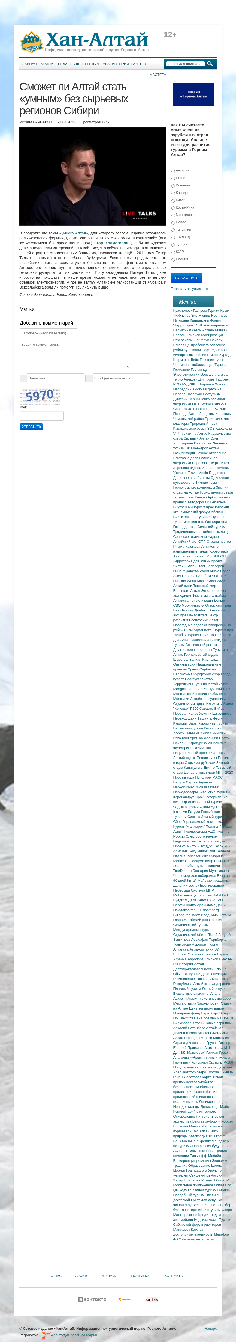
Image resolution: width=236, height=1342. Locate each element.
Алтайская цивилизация (193, 600)
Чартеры (218, 753)
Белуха (179, 782)
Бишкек (221, 330)
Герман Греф (217, 1052)
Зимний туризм (213, 817)
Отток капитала (218, 605)
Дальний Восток (217, 738)
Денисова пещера (213, 1102)
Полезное (141, 1276)
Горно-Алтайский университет (198, 920)
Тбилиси (193, 335)
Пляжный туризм (187, 989)
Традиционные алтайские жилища (201, 532)
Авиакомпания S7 (204, 949)
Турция (179, 244)
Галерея (139, 64)
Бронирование (212, 885)
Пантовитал (197, 615)
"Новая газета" (208, 787)
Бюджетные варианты (191, 993)
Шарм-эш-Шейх (186, 360)
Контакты (174, 1276)
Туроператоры (195, 831)
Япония (179, 259)
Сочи (204, 635)
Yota (183, 1239)
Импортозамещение (190, 355)
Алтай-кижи (183, 586)
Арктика (197, 738)
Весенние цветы (206, 1205)
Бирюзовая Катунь (189, 1023)
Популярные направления (195, 1067)
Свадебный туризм (189, 1195)
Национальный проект (192, 753)
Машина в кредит (197, 1141)
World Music (210, 571)
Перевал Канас (186, 713)
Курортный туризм (213, 723)
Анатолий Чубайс (188, 1057)
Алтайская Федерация (211, 984)
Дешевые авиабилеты (192, 478)
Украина (180, 959)
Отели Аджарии (213, 807)
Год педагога (197, 1170)
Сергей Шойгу (185, 905)
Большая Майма (187, 1126)
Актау (193, 998)
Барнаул (207, 384)
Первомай (182, 890)
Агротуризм (198, 743)
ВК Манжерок (197, 448)
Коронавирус (184, 797)
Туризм (46, 64)
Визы (189, 630)
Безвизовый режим (201, 645)
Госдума (197, 861)
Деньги (219, 600)
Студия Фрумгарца (189, 704)
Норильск (219, 315)
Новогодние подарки (190, 625)
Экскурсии (192, 974)
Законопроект (209, 1003)
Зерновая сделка (187, 468)
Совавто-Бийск (211, 708)
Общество (80, 64)
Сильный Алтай (197, 438)
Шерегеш (181, 659)
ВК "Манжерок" (193, 1052)
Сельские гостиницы (190, 537)
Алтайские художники (208, 699)
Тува (219, 900)
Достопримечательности (193, 969)
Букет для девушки (206, 1200)
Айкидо (227, 704)
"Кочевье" (181, 708)
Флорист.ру (183, 1205)
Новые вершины (218, 1023)
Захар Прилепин (187, 1180)
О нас (56, 1276)
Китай (178, 200)
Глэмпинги (182, 1062)
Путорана (181, 320)
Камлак (197, 1229)
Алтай (214, 448)
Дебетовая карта (198, 1077)
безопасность (184, 1087)
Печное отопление (211, 453)
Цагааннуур (222, 713)
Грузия (222, 954)
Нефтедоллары (214, 350)
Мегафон (221, 1234)
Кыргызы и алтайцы (209, 595)
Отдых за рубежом (200, 763)
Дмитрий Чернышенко (192, 399)
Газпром (200, 310)
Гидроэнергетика (187, 841)
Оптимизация (184, 664)
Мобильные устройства (193, 895)
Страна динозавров (190, 1043)
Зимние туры (206, 482)
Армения (181, 851)
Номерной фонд (187, 1013)
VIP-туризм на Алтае (190, 433)
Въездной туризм (202, 1190)
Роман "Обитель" (215, 1180)
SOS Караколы (219, 428)
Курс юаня (193, 350)
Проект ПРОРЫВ (212, 409)
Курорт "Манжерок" (189, 826)
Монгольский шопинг (190, 694)
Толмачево (182, 944)
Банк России (184, 610)
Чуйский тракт (220, 689)
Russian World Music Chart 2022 (199, 581)
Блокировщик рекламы (192, 1161)
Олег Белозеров (210, 566)
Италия (179, 856)
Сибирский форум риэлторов (197, 1224)
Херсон (208, 468)
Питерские (194, 1210)
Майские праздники (214, 880)
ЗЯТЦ (193, 409)
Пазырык (221, 861)
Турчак (224, 1220)
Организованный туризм (202, 802)
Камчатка (210, 659)
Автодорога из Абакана (206, 502)
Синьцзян (218, 733)
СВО (177, 605)
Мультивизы (219, 871)
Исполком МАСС (209, 777)
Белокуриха (183, 674)
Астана (208, 330)
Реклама (109, 1276)
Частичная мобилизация (194, 365)
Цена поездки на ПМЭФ (213, 1018)
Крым (224, 310)
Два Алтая (182, 640)
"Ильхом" (213, 704)
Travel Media (198, 473)
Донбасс (202, 610)
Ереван (179, 335)
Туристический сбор (214, 998)
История (120, 64)
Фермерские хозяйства (192, 748)
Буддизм (180, 900)
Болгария (201, 871)
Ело (218, 969)
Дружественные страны (193, 650)
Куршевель (182, 1131)
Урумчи (205, 713)
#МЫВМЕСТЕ (215, 556)
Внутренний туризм (189, 507)
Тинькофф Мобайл (205, 1156)
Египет (179, 178)
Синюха (194, 817)
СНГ (200, 325)
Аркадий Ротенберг (189, 1028)
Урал (177, 1072)
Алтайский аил (186, 541)
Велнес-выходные (188, 728)
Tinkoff (218, 1077)
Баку (193, 851)
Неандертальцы (187, 1107)
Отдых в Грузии (186, 807)
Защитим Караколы (215, 414)
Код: (23, 407)
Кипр (209, 861)
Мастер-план (212, 1126)
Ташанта (205, 718)
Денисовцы (210, 1107)
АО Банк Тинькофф (189, 1151)
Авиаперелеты (216, 325)
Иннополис (203, 443)
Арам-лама (206, 905)
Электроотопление (201, 836)
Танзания (181, 229)
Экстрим (216, 1062)
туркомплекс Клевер (190, 497)
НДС (212, 831)
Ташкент (222, 379)
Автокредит (198, 1136)
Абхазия (180, 998)
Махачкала (200, 640)
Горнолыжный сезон (216, 492)
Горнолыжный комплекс (202, 822)
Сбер (178, 822)
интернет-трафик (201, 1239)
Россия (217, 1175)
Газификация (184, 453)
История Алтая (191, 964)
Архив (81, 1276)
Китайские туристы (214, 792)
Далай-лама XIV (202, 900)
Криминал (200, 1062)
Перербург (210, 1013)
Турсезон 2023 (198, 856)
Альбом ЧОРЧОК (212, 576)
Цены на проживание (206, 1008)
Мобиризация (212, 335)
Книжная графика (206, 389)
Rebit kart (220, 895)
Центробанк (195, 345)
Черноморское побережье (195, 876)
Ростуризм (211, 394)
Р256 (194, 708)
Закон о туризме (197, 517)
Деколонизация (214, 974)
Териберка (217, 939)
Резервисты (183, 340)
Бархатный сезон (187, 330)
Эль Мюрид (201, 315)
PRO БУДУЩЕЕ (186, 384)
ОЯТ (196, 404)
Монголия (181, 215)
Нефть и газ (219, 463)
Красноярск (183, 310)
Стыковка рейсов (202, 954)
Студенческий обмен (190, 935)
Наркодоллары (186, 792)
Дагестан (224, 1067)
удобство (205, 1082)
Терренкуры (183, 684)
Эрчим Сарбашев (202, 669)
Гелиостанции (213, 841)
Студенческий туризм (191, 925)
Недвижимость (206, 1220)
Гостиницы (199, 369)
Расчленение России (191, 979)
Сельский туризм (212, 527)
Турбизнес (182, 315)
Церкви (179, 1170)
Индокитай (206, 851)
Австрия (180, 170)
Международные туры (191, 930)
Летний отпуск (213, 989)
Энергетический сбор (191, 374)
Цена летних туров (200, 772)
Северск (180, 409)
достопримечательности (193, 1234)
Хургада (225, 355)
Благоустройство (199, 679)
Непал (178, 222)
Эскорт (225, 1013)
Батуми (194, 812)
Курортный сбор (207, 674)
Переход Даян (185, 718)
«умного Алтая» (73, 233)
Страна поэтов (219, 541)
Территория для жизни (192, 561)
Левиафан (200, 939)
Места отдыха (185, 1003)
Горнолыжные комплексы (194, 487)
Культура (101, 64)
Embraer (180, 954)
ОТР (202, 541)
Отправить (31, 427)
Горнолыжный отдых (201, 654)
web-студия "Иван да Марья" (69, 1335)
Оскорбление (184, 1116)
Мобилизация (193, 605)
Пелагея (213, 826)
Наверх (211, 1328)
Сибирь (223, 1190)
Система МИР (202, 890)
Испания (180, 185)
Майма (226, 1107)
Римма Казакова (187, 546)
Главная (28, 64)
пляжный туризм (216, 1057)
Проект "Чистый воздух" (193, 846)
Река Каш (181, 738)
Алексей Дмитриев (200, 379)
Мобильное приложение (193, 1185)
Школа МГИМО (199, 1033)
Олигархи (201, 340)
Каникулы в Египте (200, 767)
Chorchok (190, 576)
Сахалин (181, 743)
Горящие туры (211, 360)
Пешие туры (207, 758)
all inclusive (217, 743)
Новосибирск (220, 635)
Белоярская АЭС (214, 404)
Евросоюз (200, 463)
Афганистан (204, 630)
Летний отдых (185, 758)
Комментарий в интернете (194, 1111)
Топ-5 (213, 935)
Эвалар (180, 866)
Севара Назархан (188, 394)
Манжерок (182, 1229)
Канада (179, 193)
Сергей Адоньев (199, 782)
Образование (199, 1165)
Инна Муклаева (186, 571)
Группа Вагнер (218, 1043)
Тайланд (180, 237)
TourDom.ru (183, 871)
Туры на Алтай (206, 684)
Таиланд (223, 851)
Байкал (195, 659)
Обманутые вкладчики (205, 866)
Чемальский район (189, 419)
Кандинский (200, 320)
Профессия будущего (210, 1146)
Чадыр (213, 537)
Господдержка (185, 527)
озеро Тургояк (208, 1072)
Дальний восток (186, 885)
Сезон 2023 (223, 846)
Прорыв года (184, 777)
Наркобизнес (184, 787)
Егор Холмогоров (111, 243)
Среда (62, 64)
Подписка (217, 473)
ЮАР (177, 252)
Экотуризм (212, 1210)
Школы (217, 1165)
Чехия (218, 718)
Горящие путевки (198, 1038)
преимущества (185, 1082)
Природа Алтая (186, 414)
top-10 (195, 910)
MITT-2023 (224, 772)
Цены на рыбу (198, 733)
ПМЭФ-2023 (183, 1018)
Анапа (215, 993)
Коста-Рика (182, 207)
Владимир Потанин (216, 915)
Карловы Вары (186, 723)
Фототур (189, 1072)
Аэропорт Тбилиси (203, 959)
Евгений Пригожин (189, 1048)
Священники (200, 1175)
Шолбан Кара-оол (212, 522)
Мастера (158, 75)
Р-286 (228, 1062)
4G (176, 1239)
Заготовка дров (186, 458)
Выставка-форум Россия (212, 1121)
